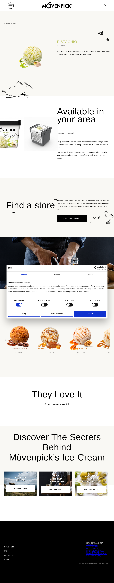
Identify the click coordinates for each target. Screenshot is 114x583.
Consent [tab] (23, 274)
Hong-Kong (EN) (94, 550)
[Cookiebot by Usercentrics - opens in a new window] (96, 268)
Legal (6, 559)
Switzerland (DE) (95, 548)
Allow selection (57, 314)
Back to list (10, 23)
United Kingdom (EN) (96, 554)
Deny (24, 314)
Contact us (9, 555)
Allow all (89, 314)
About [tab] (90, 274)
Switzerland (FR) (95, 552)
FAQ (5, 551)
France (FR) (92, 545)
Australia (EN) (93, 555)
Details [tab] (57, 274)
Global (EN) (92, 546)
